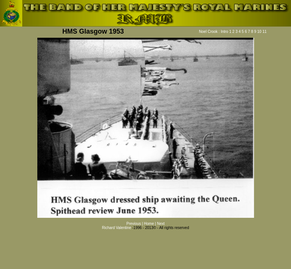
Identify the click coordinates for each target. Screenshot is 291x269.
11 (264, 32)
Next (161, 224)
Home (149, 224)
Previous (134, 224)
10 (259, 32)
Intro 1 (226, 32)
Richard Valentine (116, 228)
